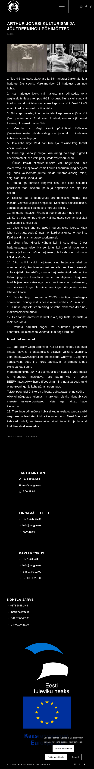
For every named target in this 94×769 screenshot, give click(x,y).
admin (33, 436)
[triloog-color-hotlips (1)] (39, 6)
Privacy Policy (46, 764)
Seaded (75, 757)
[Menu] (60, 6)
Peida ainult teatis (56, 757)
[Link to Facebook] (86, 6)
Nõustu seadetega (63, 748)
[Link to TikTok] (90, 6)
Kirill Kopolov (34, 764)
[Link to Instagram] (81, 6)
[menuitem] (60, 6)
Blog (10, 34)
